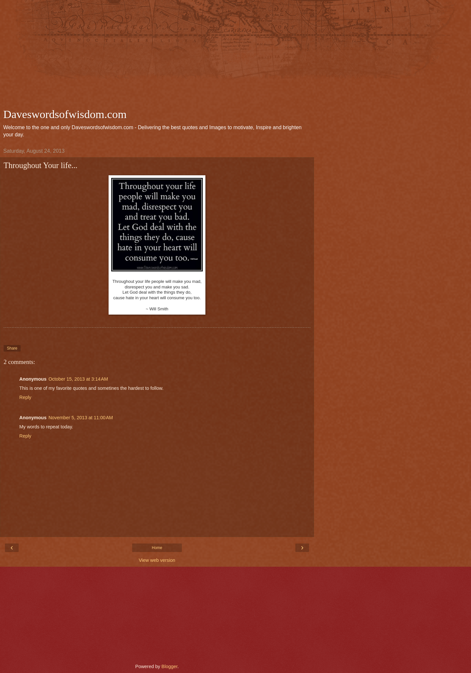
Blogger (170, 666)
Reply (25, 397)
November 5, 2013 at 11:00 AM (80, 417)
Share (12, 348)
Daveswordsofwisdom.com (65, 114)
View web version (157, 560)
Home (157, 547)
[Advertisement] (157, 55)
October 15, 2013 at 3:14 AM (78, 379)
